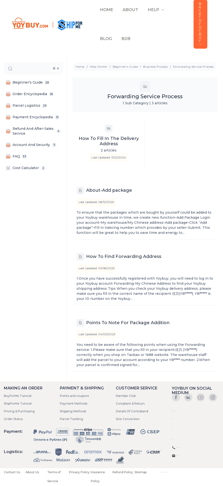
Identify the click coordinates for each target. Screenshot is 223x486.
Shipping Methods (73, 411)
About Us (32, 472)
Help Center (98, 66)
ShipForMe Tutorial (18, 403)
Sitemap (140, 472)
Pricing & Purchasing (19, 411)
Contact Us (12, 472)
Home (80, 66)
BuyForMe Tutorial (17, 396)
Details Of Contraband (132, 411)
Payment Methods (73, 403)
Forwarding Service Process (193, 66)
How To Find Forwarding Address (123, 256)
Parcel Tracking (71, 419)
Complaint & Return (130, 403)
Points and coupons (74, 396)
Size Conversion (127, 419)
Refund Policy (122, 472)
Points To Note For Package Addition (128, 322)
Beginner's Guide (125, 66)
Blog (105, 38)
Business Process (155, 66)
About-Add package (109, 190)
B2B (124, 38)
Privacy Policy (79, 472)
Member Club (126, 396)
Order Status (13, 419)
